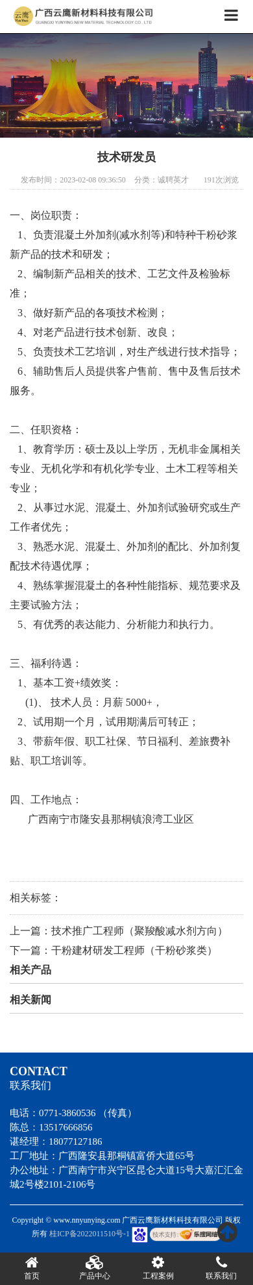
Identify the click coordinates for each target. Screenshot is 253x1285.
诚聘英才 (173, 179)
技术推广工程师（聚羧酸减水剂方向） (139, 930)
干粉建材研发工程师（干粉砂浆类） (134, 950)
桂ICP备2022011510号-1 (89, 1233)
